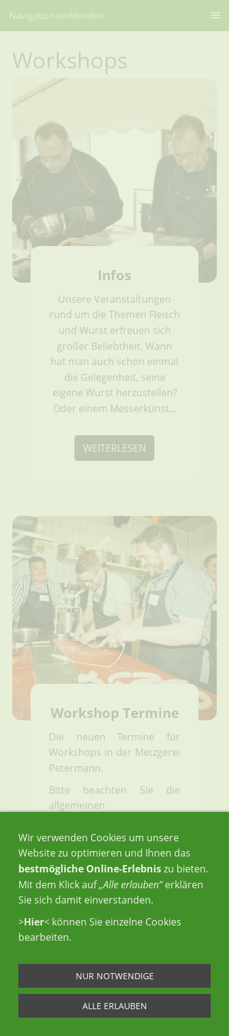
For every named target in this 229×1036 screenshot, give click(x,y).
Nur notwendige (115, 976)
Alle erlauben (114, 1006)
